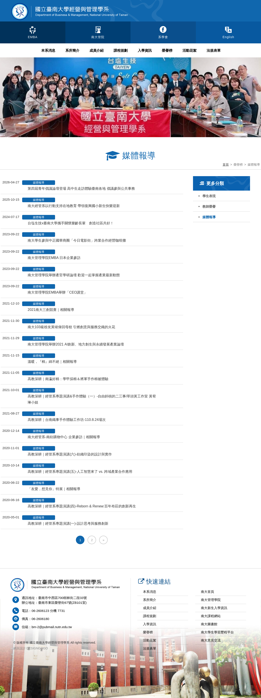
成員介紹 (96, 50)
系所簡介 (72, 50)
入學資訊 (145, 50)
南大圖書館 (209, 624)
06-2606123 (40, 611)
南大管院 (97, 37)
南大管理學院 (211, 600)
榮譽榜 (167, 50)
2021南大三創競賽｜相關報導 (51, 310)
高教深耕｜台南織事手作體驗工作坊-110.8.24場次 (67, 420)
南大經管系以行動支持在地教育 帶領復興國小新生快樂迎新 (74, 206)
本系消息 (48, 50)
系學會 (163, 37)
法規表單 (214, 50)
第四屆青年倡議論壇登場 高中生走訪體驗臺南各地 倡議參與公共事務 (81, 188)
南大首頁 (207, 591)
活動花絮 (189, 50)
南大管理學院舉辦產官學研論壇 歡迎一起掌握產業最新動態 (74, 275)
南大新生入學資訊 (214, 608)
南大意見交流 (211, 640)
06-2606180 (40, 619)
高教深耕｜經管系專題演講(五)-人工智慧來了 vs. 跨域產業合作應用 (80, 471)
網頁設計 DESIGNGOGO (30, 648)
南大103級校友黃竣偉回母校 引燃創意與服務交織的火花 (71, 327)
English (228, 37)
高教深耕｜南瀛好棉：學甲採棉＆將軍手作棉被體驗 (68, 379)
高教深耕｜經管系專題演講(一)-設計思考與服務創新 (68, 523)
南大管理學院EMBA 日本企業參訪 (54, 258)
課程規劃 (121, 50)
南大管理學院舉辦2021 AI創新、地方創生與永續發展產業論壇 (76, 344)
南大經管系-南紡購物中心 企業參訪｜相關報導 (64, 437)
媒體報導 (209, 217)
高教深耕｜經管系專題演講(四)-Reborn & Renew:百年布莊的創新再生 (82, 506)
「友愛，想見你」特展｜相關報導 (54, 489)
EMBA (33, 37)
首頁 (226, 164)
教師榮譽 (209, 206)
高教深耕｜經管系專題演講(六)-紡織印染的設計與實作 (70, 454)
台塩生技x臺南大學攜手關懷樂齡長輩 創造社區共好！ (71, 223)
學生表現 (209, 196)
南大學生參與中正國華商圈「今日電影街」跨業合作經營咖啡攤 (77, 240)
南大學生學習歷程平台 (217, 632)
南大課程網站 (211, 616)
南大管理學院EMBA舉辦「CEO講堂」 (57, 292)
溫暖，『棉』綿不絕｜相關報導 (52, 361)
